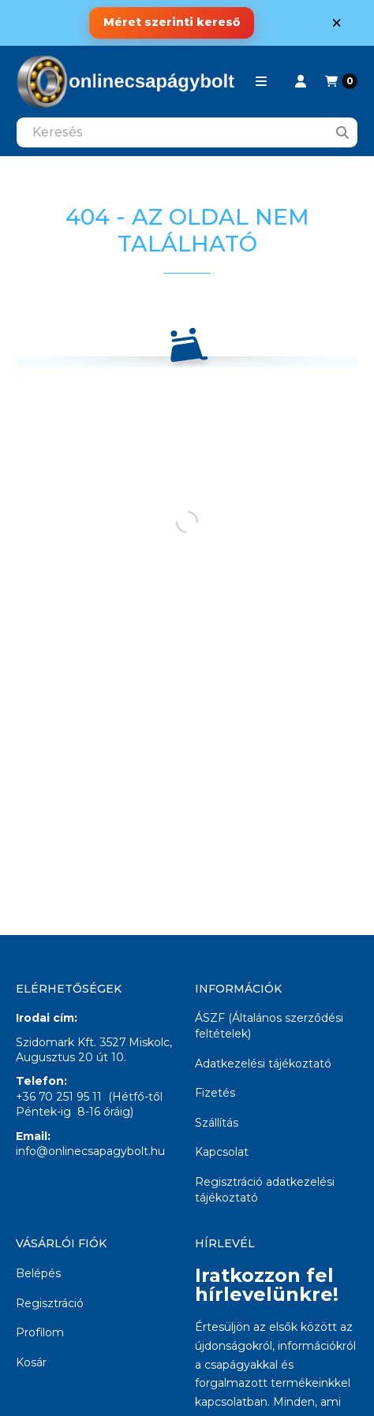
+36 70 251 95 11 (59, 1097)
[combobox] (187, 132)
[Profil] (300, 81)
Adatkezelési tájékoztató (263, 1063)
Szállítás (216, 1123)
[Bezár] (336, 22)
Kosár (31, 1362)
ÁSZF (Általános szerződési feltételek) (269, 1026)
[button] (261, 81)
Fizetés (215, 1093)
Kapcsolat (222, 1152)
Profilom (40, 1332)
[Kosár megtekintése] (341, 81)
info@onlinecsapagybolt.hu (90, 1151)
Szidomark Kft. (56, 1042)
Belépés (38, 1273)
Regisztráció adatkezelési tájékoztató (265, 1190)
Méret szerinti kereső (171, 22)
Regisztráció (50, 1303)
